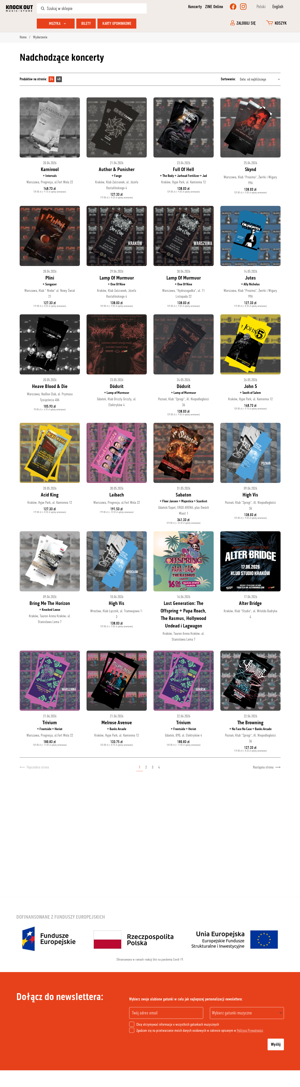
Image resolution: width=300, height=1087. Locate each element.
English (277, 6)
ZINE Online (214, 6)
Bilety (86, 23)
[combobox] (247, 1013)
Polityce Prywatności (250, 1030)
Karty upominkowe (116, 23)
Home (23, 37)
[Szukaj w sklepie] (92, 8)
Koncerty (195, 6)
